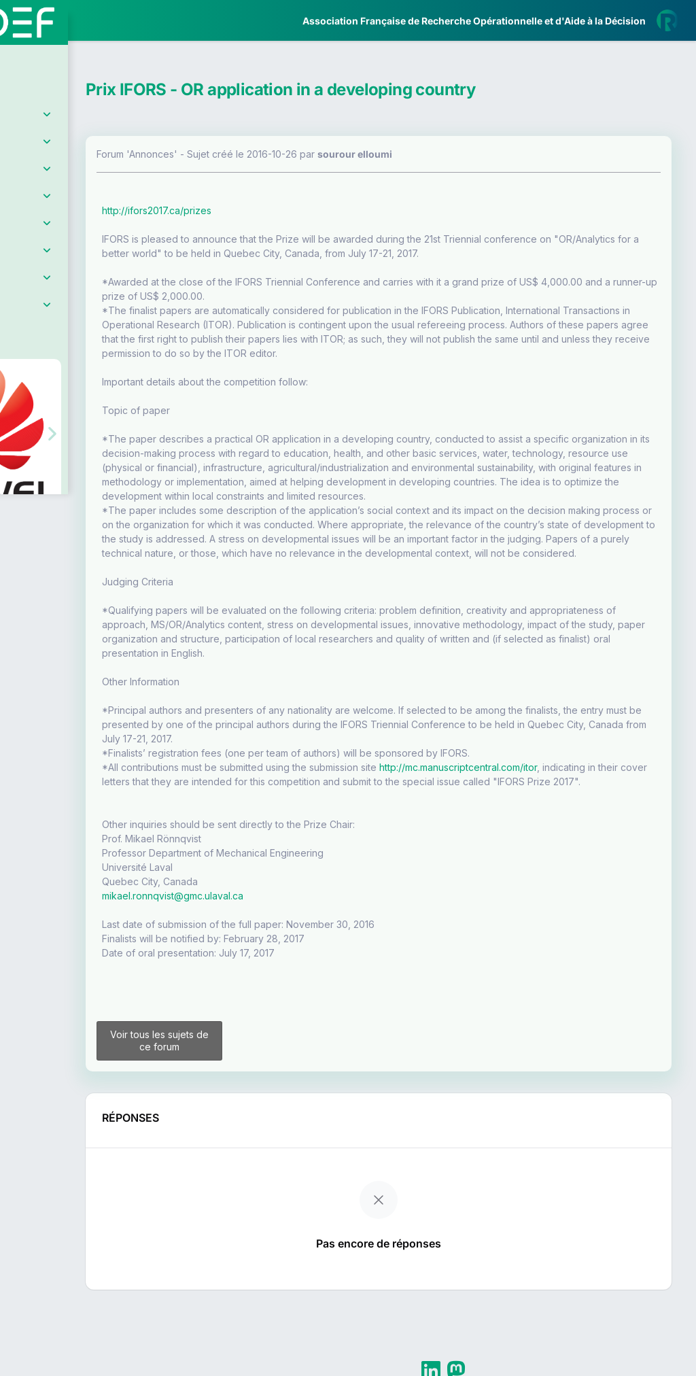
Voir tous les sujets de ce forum (259, 1103)
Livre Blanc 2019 (69, 502)
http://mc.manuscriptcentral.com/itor (573, 810)
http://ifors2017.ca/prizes (271, 210)
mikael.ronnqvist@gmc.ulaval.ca (287, 953)
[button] (20, 403)
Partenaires (55, 313)
